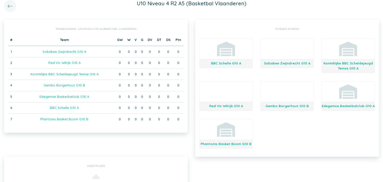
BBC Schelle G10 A (64, 108)
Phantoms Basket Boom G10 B (64, 119)
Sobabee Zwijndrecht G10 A (64, 52)
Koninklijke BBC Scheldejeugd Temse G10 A (64, 74)
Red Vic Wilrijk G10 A (64, 63)
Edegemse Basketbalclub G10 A (64, 97)
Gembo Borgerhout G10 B (64, 85)
